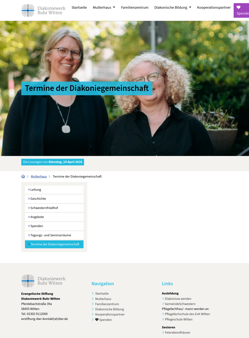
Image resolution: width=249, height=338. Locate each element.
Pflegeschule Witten (179, 319)
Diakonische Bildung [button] (171, 7)
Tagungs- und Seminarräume (51, 235)
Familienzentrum (134, 7)
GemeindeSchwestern (180, 303)
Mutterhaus (39, 176)
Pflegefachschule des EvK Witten (187, 314)
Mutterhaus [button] (102, 7)
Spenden (37, 226)
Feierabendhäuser (177, 332)
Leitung (36, 189)
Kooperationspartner (214, 7)
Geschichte (38, 198)
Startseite (79, 7)
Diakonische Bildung (109, 309)
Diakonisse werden (178, 298)
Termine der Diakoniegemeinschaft (57, 244)
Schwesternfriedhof (44, 207)
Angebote (37, 217)
